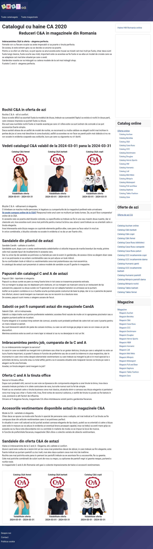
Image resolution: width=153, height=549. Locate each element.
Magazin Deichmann (127, 331)
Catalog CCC (124, 149)
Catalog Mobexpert (127, 182)
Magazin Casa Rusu (127, 324)
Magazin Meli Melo (127, 354)
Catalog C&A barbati (127, 230)
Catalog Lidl (124, 171)
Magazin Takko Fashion (129, 372)
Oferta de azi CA (125, 215)
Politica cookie (8, 541)
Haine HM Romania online (130, 28)
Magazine (122, 309)
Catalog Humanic (126, 168)
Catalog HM (124, 164)
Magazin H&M (125, 342)
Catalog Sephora (126, 190)
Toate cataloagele (9, 17)
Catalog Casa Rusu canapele (131, 247)
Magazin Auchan (126, 313)
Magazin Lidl (124, 350)
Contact (4, 537)
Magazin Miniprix (126, 357)
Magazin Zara (125, 376)
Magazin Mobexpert (127, 361)
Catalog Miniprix (126, 179)
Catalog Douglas (126, 156)
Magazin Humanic (126, 346)
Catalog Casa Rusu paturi (129, 251)
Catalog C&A (124, 142)
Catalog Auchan (125, 134)
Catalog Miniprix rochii (128, 283)
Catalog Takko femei (127, 292)
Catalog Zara (124, 197)
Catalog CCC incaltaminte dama (132, 259)
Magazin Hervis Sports (128, 339)
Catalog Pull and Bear (128, 186)
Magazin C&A (124, 320)
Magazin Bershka (126, 317)
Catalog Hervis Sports (128, 160)
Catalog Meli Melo (126, 175)
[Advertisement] (57, 89)
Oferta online (124, 131)
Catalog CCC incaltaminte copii (132, 255)
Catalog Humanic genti (128, 263)
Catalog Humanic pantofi (129, 275)
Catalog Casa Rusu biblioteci (131, 242)
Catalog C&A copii (126, 234)
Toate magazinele (29, 17)
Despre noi (6, 533)
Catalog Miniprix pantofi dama (132, 279)
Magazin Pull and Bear (128, 365)
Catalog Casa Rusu (127, 145)
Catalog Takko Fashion (128, 193)
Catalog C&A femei (126, 238)
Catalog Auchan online (128, 225)
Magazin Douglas (126, 335)
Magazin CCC (124, 328)
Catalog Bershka (126, 138)
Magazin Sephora (126, 368)
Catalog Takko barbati (128, 288)
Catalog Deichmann (127, 153)
